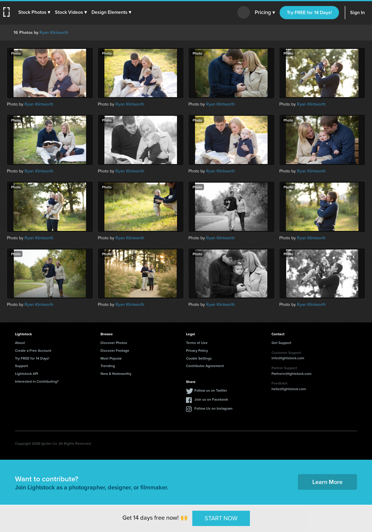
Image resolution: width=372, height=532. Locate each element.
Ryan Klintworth (54, 32)
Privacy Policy (197, 350)
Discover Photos (113, 342)
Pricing (265, 12)
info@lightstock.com (288, 357)
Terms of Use (197, 342)
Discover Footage (114, 350)
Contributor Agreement (205, 365)
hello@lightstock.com (289, 388)
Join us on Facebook (211, 399)
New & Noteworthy (115, 373)
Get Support (281, 342)
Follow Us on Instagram (213, 408)
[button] (35, 12)
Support (21, 365)
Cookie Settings (199, 358)
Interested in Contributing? (37, 381)
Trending (107, 365)
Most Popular (111, 358)
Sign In (357, 12)
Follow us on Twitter (210, 390)
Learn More (327, 481)
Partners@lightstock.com (291, 373)
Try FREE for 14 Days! (309, 12)
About (20, 342)
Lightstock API (26, 373)
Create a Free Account (33, 350)
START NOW (221, 518)
